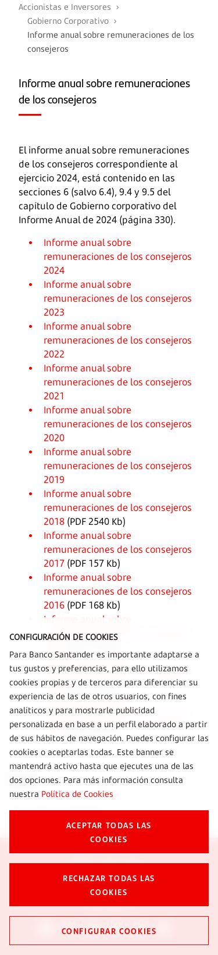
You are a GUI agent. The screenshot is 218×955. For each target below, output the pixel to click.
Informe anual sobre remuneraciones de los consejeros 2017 (118, 549)
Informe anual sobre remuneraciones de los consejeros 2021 (118, 382)
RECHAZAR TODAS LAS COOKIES (109, 884)
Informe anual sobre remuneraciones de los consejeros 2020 (118, 423)
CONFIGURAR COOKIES (109, 930)
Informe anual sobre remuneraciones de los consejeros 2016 (118, 591)
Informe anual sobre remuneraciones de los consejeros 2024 (118, 256)
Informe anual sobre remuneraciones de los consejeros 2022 (118, 340)
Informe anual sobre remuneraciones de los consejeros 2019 (118, 465)
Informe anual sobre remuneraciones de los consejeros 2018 (118, 507)
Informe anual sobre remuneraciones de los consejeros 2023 (118, 298)
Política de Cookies (77, 793)
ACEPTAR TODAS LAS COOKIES (109, 832)
